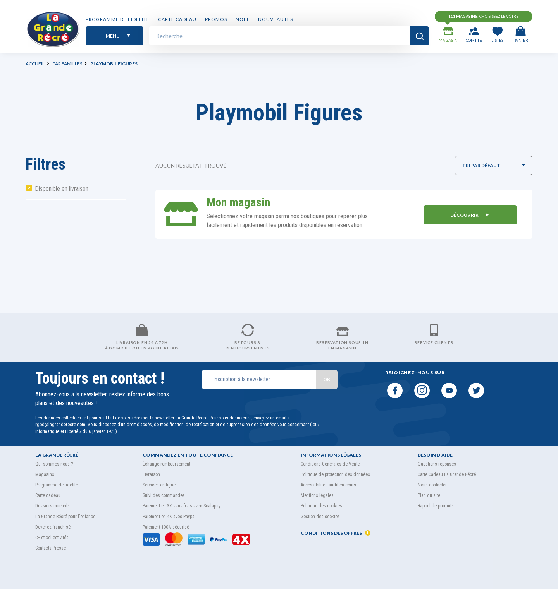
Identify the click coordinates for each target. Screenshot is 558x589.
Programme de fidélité (118, 20)
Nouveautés (275, 20)
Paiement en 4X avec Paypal (169, 516)
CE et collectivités (52, 537)
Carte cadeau (177, 20)
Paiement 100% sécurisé (166, 527)
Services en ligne (159, 485)
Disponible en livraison (61, 188)
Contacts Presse (50, 548)
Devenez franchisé (53, 527)
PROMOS (216, 20)
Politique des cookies (321, 506)
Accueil (35, 64)
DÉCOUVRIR (468, 214)
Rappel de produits (436, 506)
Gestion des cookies (320, 516)
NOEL (243, 20)
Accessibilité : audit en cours (328, 485)
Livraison (151, 474)
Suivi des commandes (164, 495)
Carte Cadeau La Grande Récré (447, 474)
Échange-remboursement (166, 464)
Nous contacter (432, 485)
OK (326, 379)
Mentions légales (317, 495)
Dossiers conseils (52, 506)
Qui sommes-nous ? (54, 464)
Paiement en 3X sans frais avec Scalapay (181, 506)
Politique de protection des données (335, 474)
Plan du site (429, 495)
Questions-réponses (437, 464)
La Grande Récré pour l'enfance (65, 516)
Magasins (44, 474)
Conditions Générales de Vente (330, 464)
